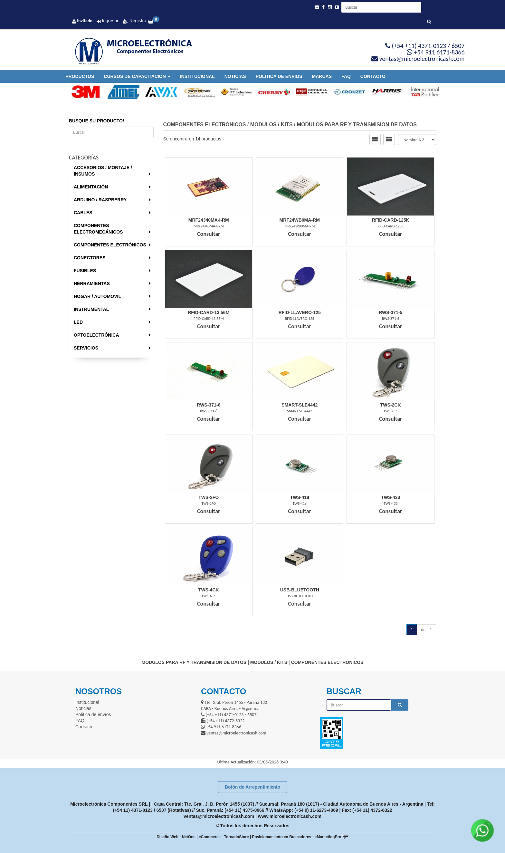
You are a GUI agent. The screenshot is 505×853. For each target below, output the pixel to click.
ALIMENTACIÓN (91, 186)
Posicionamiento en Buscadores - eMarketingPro (296, 837)
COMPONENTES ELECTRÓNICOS (110, 244)
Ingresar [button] (110, 20)
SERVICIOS (86, 347)
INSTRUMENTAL (91, 309)
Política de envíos (279, 76)
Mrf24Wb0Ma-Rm (300, 220)
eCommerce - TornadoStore (224, 837)
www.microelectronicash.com (289, 816)
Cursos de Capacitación (137, 76)
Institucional (197, 76)
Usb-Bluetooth (299, 589)
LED (78, 322)
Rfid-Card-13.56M (208, 312)
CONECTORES (90, 257)
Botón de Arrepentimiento (252, 787)
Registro (137, 20)
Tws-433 (390, 497)
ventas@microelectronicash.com (219, 816)
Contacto (373, 76)
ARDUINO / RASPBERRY (100, 199)
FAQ (346, 76)
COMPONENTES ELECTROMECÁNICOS (98, 229)
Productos (79, 76)
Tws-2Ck (390, 404)
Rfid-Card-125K (390, 220)
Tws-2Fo (208, 497)
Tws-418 (299, 497)
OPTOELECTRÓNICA (96, 335)
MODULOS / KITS (271, 124)
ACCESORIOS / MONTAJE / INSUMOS (103, 171)
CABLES (83, 212)
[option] (83, 91)
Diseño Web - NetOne (176, 837)
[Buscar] (429, 22)
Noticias (235, 76)
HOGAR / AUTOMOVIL (97, 296)
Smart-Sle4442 (299, 404)
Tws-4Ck (208, 589)
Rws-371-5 (390, 312)
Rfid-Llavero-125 (300, 312)
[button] (317, 7)
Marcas (322, 76)
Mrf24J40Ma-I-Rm (208, 220)
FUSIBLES (85, 270)
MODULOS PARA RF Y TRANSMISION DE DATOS (357, 124)
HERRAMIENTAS (92, 283)
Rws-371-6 (208, 404)
